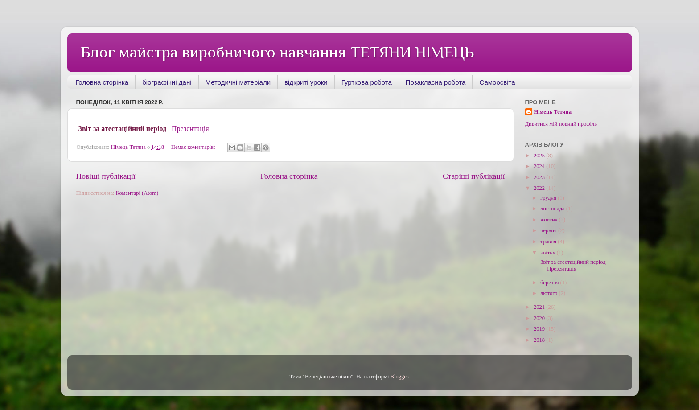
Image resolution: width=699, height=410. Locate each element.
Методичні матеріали (238, 82)
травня (549, 241)
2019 (540, 329)
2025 (540, 155)
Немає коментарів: (194, 147)
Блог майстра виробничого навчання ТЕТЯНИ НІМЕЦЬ (277, 52)
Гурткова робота (366, 82)
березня (550, 282)
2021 (540, 307)
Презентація (190, 128)
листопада (553, 208)
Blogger (399, 376)
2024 (540, 166)
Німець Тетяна (553, 112)
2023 (540, 177)
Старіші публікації (474, 176)
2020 (540, 318)
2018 (540, 340)
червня (549, 230)
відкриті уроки (306, 82)
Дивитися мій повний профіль (561, 124)
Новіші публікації (106, 176)
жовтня (549, 220)
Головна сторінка (101, 82)
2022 (540, 188)
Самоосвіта (497, 82)
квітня (548, 253)
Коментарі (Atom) (137, 193)
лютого (549, 293)
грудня (549, 198)
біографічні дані (166, 82)
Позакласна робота (436, 82)
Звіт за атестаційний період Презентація (573, 265)
